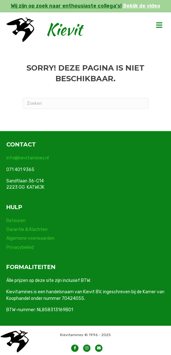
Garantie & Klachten (27, 229)
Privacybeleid (20, 247)
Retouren (16, 220)
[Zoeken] (86, 103)
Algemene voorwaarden (30, 238)
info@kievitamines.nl (27, 158)
